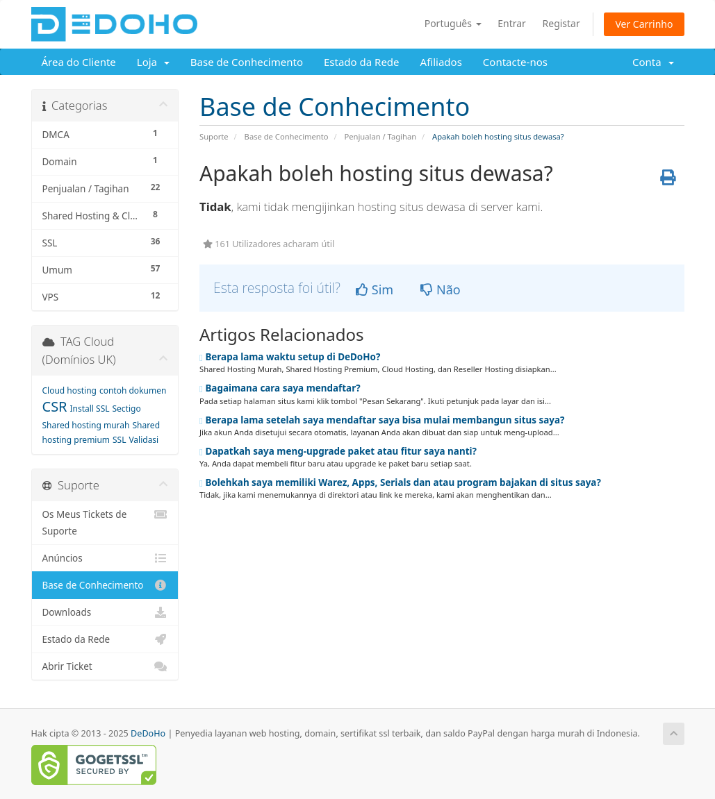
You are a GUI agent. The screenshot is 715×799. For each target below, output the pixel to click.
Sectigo (126, 408)
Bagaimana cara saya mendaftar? (280, 388)
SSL (119, 440)
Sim (374, 289)
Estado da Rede (362, 62)
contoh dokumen (132, 390)
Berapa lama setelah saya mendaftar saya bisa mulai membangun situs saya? (381, 420)
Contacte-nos (515, 62)
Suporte (214, 136)
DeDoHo (148, 733)
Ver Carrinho (644, 24)
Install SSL (89, 408)
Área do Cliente (79, 62)
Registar (561, 23)
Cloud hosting (69, 390)
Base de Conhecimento (246, 62)
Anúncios (105, 558)
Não (440, 289)
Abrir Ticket (105, 666)
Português (453, 23)
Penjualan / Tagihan (380, 136)
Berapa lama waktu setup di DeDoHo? (289, 357)
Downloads (105, 612)
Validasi (143, 440)
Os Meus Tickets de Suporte (105, 521)
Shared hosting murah (86, 425)
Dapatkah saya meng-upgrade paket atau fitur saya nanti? (338, 451)
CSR (54, 406)
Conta (652, 62)
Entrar (512, 23)
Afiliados (441, 62)
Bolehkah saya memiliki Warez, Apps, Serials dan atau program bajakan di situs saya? (400, 482)
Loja (153, 62)
